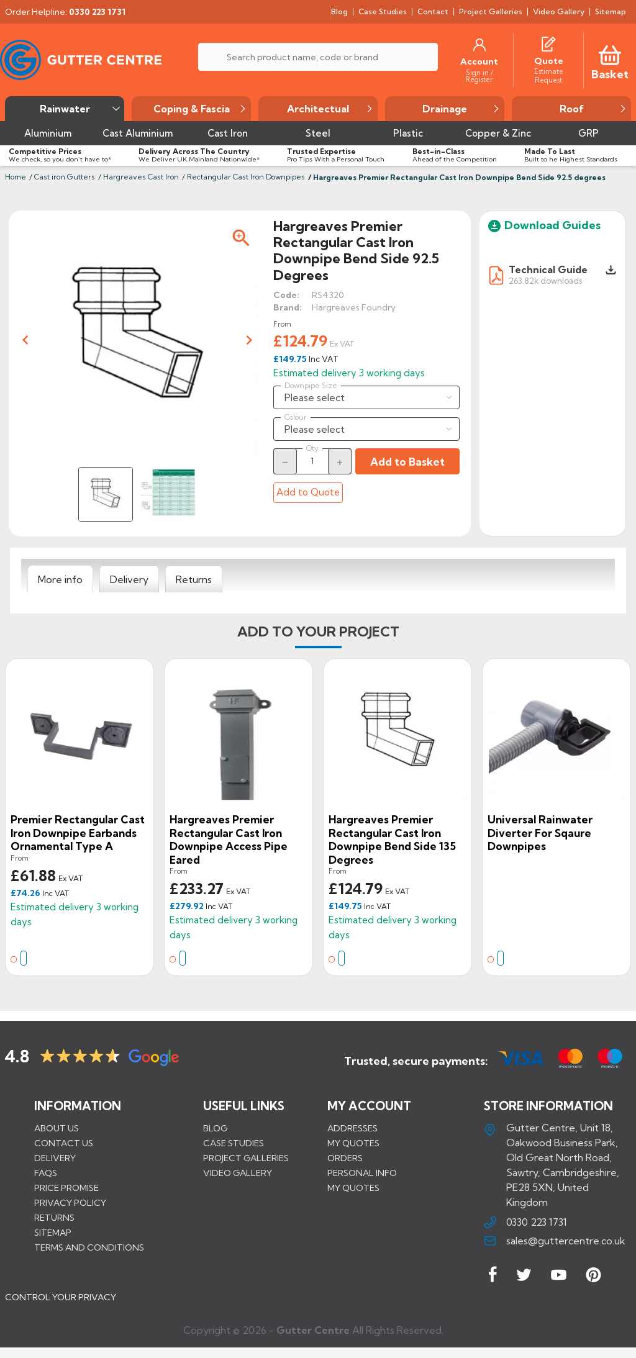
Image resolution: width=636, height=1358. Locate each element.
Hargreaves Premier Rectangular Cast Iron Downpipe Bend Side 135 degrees (392, 839)
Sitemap (52, 1232)
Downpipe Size (310, 385)
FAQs (45, 1173)
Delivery (55, 1158)
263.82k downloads (545, 280)
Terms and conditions (89, 1247)
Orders (345, 1158)
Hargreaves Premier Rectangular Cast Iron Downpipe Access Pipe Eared (229, 839)
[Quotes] (548, 42)
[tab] (60, 579)
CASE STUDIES (233, 1143)
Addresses (352, 1128)
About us (56, 1128)
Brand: (287, 307)
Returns (54, 1217)
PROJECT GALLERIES (246, 1158)
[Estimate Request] (548, 75)
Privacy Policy (70, 1202)
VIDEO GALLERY (237, 1173)
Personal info (362, 1173)
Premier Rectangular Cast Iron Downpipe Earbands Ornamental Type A (78, 833)
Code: (286, 295)
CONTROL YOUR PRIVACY (60, 1302)
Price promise (66, 1187)
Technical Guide (548, 269)
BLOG (215, 1128)
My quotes (353, 1143)
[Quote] (548, 60)
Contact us (63, 1143)
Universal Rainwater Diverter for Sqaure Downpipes (540, 833)
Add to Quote (308, 492)
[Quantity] (312, 461)
